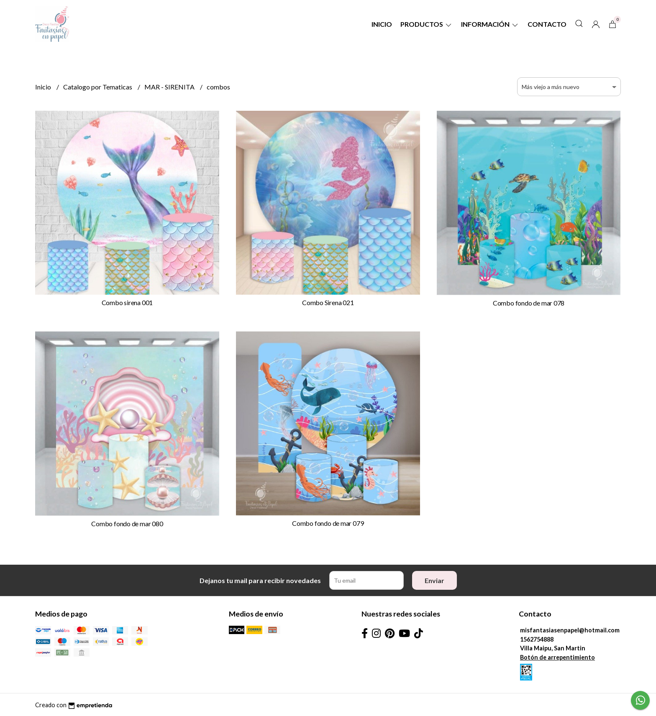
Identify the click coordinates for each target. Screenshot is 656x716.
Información (490, 24)
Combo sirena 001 (127, 302)
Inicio (382, 24)
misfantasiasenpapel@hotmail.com (570, 630)
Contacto (547, 24)
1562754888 (537, 639)
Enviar (434, 580)
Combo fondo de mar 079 (328, 523)
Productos (426, 24)
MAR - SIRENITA (170, 87)
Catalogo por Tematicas (98, 87)
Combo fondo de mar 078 (528, 303)
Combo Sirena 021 (328, 302)
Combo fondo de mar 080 (127, 523)
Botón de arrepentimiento (557, 657)
